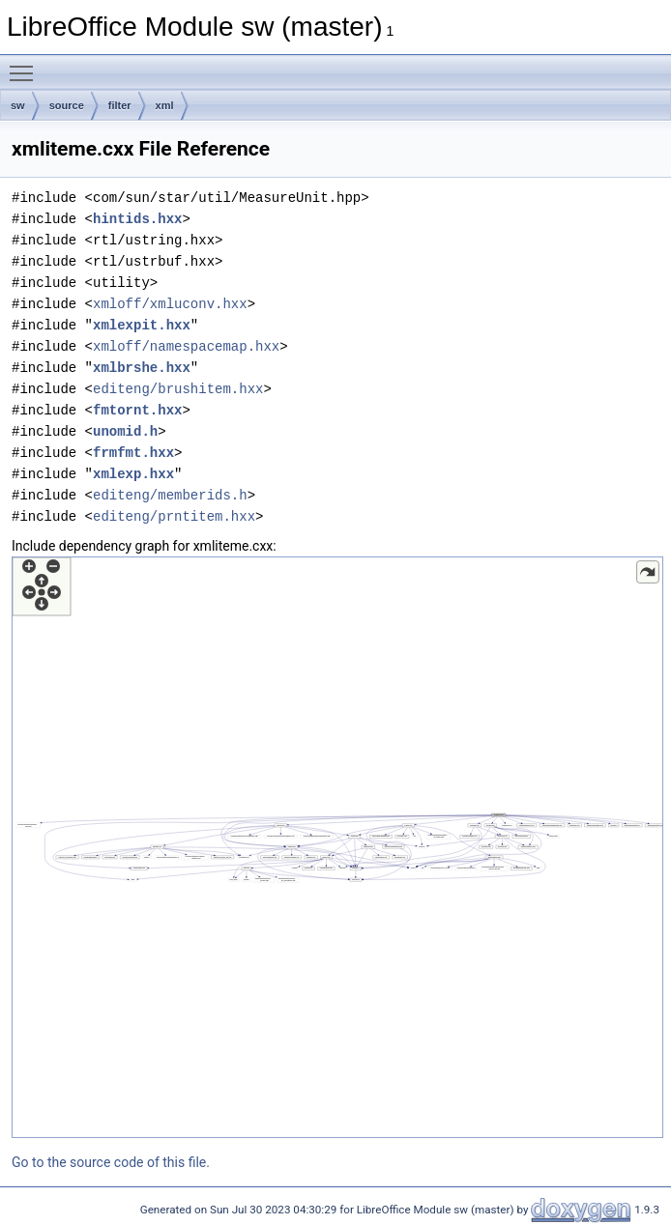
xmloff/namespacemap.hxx (186, 346)
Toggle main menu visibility (26, 64)
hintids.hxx (137, 219)
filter (119, 105)
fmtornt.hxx (137, 410)
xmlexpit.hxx (141, 325)
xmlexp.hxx (133, 474)
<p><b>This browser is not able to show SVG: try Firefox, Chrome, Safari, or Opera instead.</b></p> (337, 847)
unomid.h (125, 431)
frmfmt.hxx (133, 452)
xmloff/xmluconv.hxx (170, 304)
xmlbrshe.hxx (141, 367)
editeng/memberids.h (170, 495)
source (66, 105)
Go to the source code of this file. (111, 1162)
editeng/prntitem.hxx (174, 516)
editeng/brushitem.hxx (178, 389)
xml (165, 105)
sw (18, 105)
